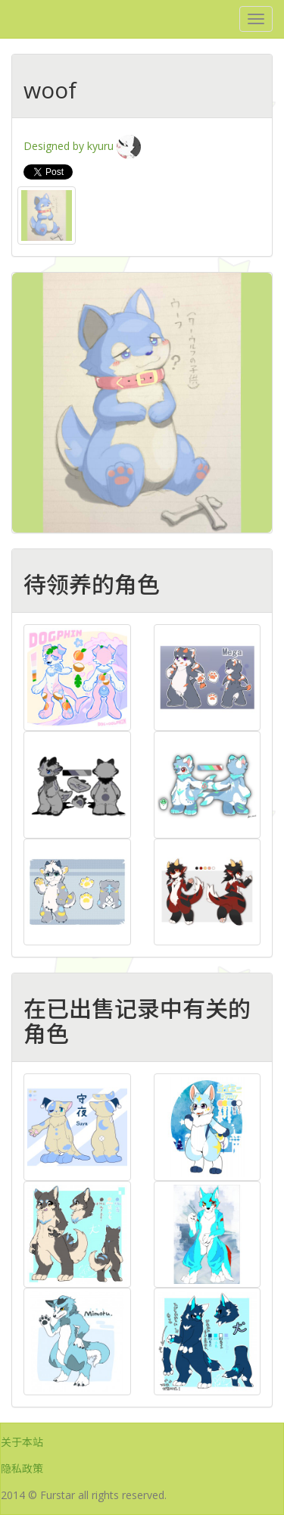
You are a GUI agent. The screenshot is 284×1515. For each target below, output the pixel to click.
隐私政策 (22, 1468)
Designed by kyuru (82, 146)
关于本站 (22, 1442)
